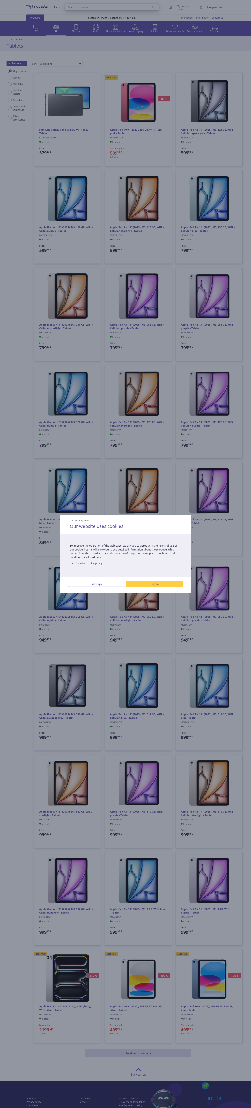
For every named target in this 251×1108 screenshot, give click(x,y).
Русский (85, 520)
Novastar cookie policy (86, 563)
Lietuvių (74, 520)
